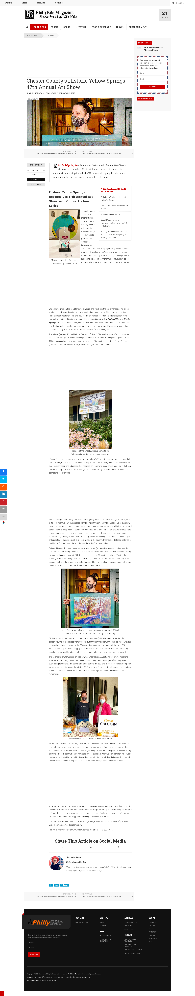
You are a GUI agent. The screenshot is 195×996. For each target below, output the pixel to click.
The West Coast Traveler (130, 945)
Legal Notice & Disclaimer (105, 940)
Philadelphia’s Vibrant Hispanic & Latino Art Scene (113, 198)
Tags (102, 922)
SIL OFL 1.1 (55, 980)
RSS (150, 942)
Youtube (152, 935)
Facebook (152, 922)
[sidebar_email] (3, 509)
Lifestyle (82, 28)
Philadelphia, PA (68, 165)
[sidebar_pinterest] (3, 502)
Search (103, 926)
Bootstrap (30, 977)
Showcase (128, 926)
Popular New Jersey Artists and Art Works (114, 207)
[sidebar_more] (3, 517)
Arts (57, 885)
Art (51, 885)
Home (27, 27)
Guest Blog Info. (130, 922)
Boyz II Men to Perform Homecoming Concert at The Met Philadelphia (114, 223)
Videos (24, 3)
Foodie (56, 28)
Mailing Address (81, 922)
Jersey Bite (59, 3)
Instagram (153, 938)
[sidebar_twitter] (3, 479)
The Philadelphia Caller (133, 950)
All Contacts (105, 936)
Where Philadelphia (132, 953)
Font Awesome (32, 980)
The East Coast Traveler (130, 940)
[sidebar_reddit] (3, 487)
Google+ (152, 929)
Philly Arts (64, 885)
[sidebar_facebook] (3, 472)
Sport (66, 27)
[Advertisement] (79, 58)
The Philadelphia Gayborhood (112, 214)
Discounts (41, 3)
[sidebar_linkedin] (3, 494)
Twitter (152, 925)
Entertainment (138, 27)
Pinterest (152, 932)
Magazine (8, 3)
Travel (121, 28)
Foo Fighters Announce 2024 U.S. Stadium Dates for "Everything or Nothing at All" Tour (114, 235)
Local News (40, 28)
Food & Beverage (102, 28)
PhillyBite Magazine (74, 974)
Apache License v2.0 (82, 977)
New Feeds (128, 929)
